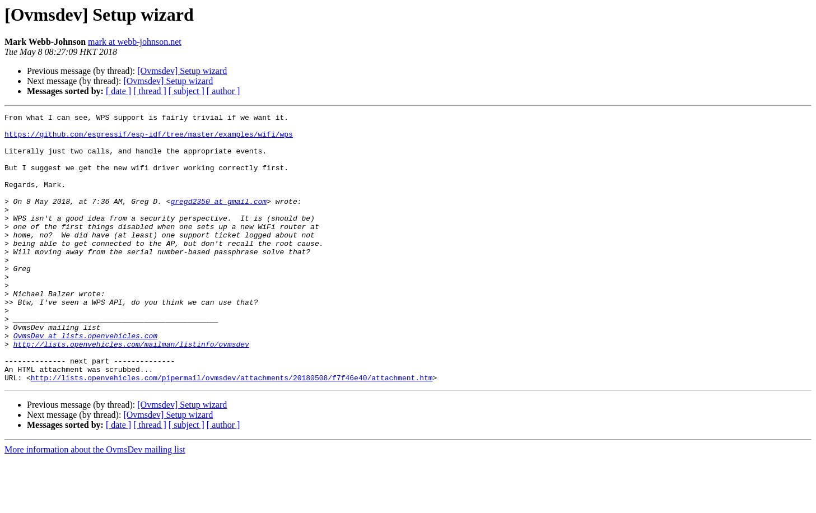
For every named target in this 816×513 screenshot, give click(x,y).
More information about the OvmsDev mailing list (94, 503)
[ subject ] (186, 91)
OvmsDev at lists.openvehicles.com (85, 381)
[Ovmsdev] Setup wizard (182, 71)
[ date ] (118, 91)
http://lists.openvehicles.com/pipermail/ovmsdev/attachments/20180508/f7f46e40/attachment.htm (232, 431)
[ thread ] (149, 91)
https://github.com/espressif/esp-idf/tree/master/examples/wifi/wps (148, 139)
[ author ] (223, 91)
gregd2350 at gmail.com (218, 219)
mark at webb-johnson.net (134, 41)
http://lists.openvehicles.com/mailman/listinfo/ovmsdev (131, 391)
